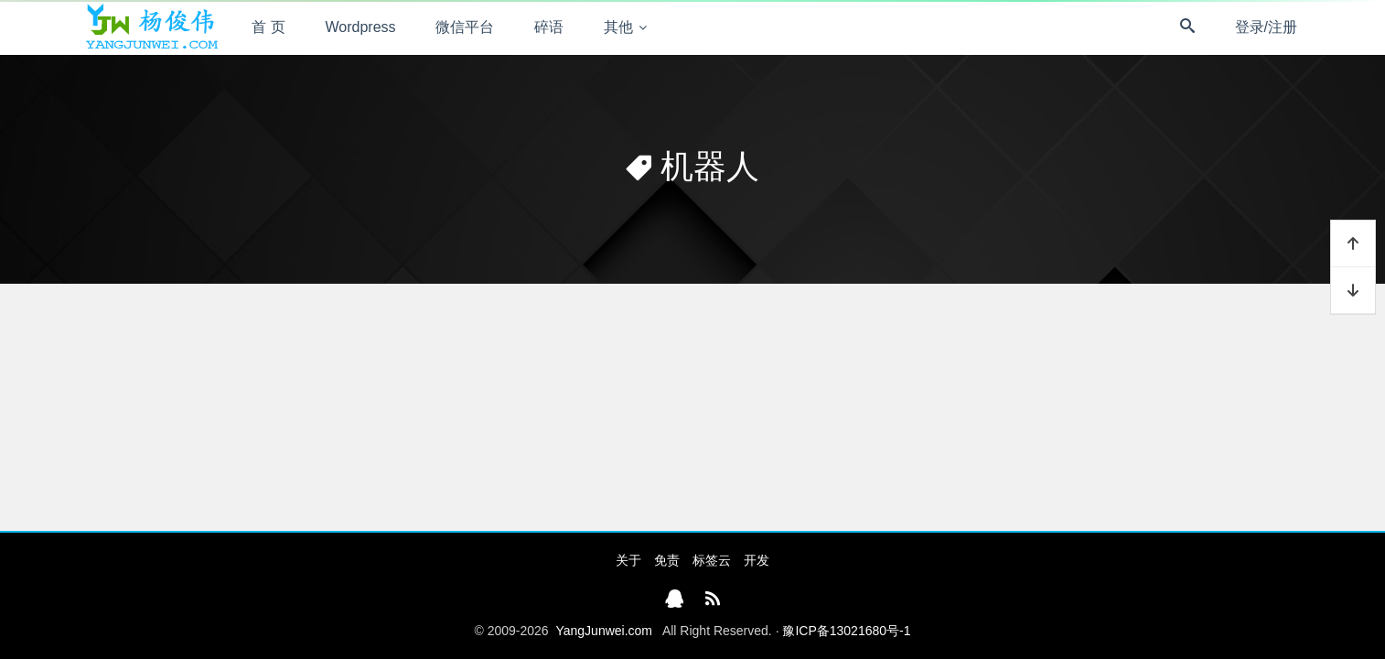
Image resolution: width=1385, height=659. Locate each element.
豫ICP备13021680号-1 (846, 630)
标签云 (711, 560)
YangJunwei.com (603, 630)
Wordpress (361, 27)
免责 (667, 560)
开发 (756, 560)
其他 (618, 27)
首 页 (268, 27)
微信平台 (464, 27)
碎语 (549, 27)
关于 (628, 560)
